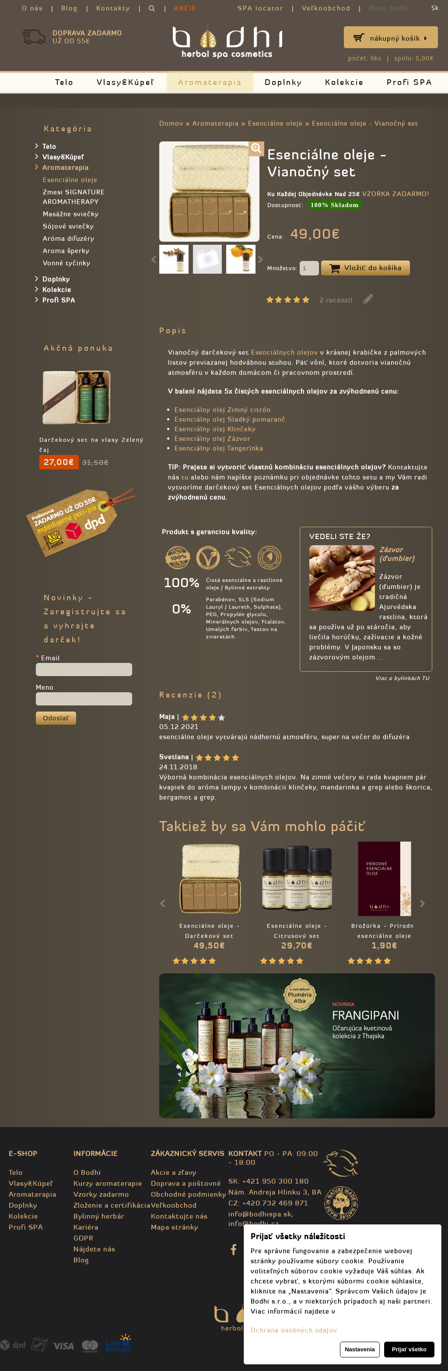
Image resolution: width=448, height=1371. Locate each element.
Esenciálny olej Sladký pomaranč (230, 419)
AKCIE (185, 8)
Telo (64, 82)
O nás (32, 8)
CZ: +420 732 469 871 (268, 1202)
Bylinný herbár (99, 1216)
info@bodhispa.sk (259, 1213)
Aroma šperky (66, 251)
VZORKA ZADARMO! (395, 194)
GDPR (83, 1238)
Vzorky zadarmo (101, 1194)
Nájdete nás (95, 1248)
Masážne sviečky (71, 214)
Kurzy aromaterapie (108, 1183)
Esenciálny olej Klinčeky (215, 429)
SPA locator (261, 8)
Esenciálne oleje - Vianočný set (365, 123)
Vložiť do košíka (365, 268)
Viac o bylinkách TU (402, 678)
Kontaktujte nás (179, 1216)
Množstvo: (293, 268)
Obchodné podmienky (188, 1194)
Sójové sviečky (68, 226)
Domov (171, 123)
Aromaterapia (210, 82)
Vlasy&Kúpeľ (126, 82)
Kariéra (86, 1227)
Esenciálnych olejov (284, 352)
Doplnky (283, 82)
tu (185, 477)
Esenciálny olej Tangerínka (219, 448)
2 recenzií (336, 300)
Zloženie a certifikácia (112, 1205)
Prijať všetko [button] (409, 1349)
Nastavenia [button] (360, 1349)
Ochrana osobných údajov (294, 1330)
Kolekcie (344, 82)
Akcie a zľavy (173, 1172)
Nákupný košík (398, 38)
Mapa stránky (174, 1227)
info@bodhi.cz (253, 1223)
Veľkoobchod (326, 8)
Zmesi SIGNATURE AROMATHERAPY (74, 197)
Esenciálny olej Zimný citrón (223, 409)
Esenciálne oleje (275, 123)
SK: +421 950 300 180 (268, 1181)
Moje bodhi (389, 8)
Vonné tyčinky (67, 263)
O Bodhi (87, 1172)
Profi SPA (410, 82)
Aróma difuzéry (68, 238)
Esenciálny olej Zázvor (213, 438)
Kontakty (113, 8)
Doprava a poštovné (186, 1183)
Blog (69, 8)
